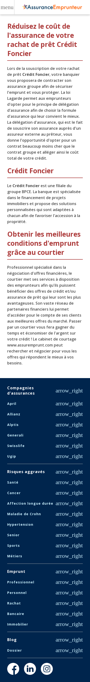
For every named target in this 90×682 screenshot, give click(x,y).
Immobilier (17, 624)
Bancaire (15, 613)
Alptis (13, 424)
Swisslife (16, 445)
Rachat (14, 603)
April (11, 403)
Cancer (14, 493)
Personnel (17, 592)
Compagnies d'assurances (21, 390)
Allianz (13, 414)
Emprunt (16, 571)
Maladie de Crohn (24, 514)
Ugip (11, 456)
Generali (15, 435)
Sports (13, 545)
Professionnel (20, 582)
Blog (12, 639)
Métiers (14, 556)
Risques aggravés (26, 471)
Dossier (14, 650)
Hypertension (20, 524)
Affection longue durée (30, 503)
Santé (12, 482)
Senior (13, 535)
